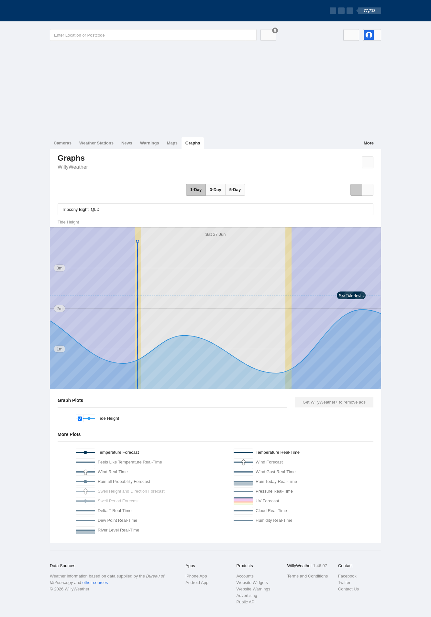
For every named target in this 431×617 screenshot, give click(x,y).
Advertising (246, 595)
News (126, 143)
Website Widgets (252, 582)
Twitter (344, 582)
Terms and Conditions (307, 576)
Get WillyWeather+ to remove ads (334, 402)
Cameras (63, 143)
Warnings (149, 143)
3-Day (215, 189)
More (369, 143)
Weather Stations (96, 143)
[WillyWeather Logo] (80, 10)
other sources (95, 582)
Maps (172, 143)
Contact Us (348, 589)
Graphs (192, 143)
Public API (245, 602)
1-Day (196, 189)
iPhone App (196, 576)
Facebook (347, 576)
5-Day (235, 189)
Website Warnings (253, 589)
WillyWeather (73, 167)
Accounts (244, 576)
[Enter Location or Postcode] (153, 35)
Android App (196, 582)
